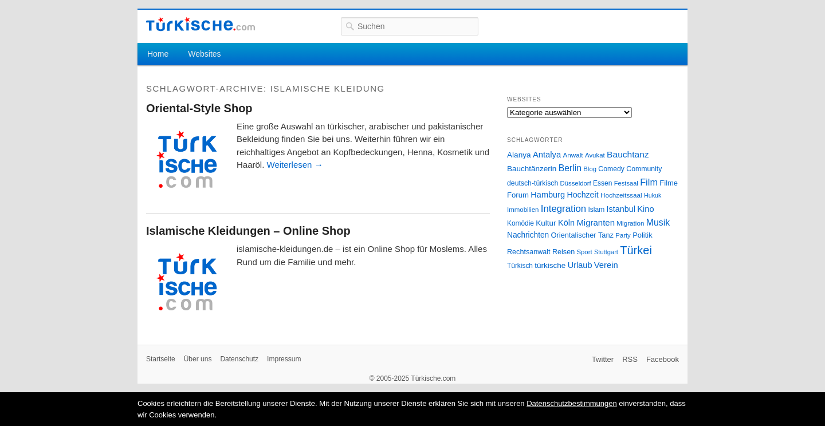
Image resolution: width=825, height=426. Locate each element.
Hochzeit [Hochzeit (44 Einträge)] (582, 194)
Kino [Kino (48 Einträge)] (645, 209)
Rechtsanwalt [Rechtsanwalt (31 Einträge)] (529, 252)
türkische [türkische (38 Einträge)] (550, 265)
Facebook (662, 359)
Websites (204, 53)
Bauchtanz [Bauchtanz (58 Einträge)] (628, 154)
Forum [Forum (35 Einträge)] (518, 195)
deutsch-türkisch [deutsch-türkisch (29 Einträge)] (532, 183)
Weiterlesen (295, 164)
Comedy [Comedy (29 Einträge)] (611, 169)
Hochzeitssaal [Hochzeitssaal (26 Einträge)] (621, 195)
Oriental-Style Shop (199, 108)
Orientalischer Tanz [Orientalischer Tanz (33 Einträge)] (582, 235)
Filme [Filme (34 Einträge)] (668, 183)
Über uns (198, 359)
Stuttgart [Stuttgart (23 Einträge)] (606, 252)
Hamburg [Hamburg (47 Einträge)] (548, 194)
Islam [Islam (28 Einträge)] (596, 210)
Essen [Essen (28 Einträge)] (602, 183)
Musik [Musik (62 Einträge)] (658, 222)
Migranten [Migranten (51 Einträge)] (595, 222)
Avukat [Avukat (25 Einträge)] (595, 155)
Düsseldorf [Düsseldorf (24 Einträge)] (575, 183)
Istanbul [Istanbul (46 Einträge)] (621, 209)
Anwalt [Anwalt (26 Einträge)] (573, 155)
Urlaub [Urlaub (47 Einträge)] (580, 265)
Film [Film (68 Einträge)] (649, 182)
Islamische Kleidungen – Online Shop (248, 230)
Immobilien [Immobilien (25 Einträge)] (523, 209)
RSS (630, 359)
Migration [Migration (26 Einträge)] (630, 223)
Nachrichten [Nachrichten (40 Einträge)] (528, 235)
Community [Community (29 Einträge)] (644, 169)
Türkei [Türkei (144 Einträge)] (636, 250)
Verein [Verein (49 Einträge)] (606, 265)
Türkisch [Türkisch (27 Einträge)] (520, 266)
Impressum (284, 359)
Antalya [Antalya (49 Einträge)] (547, 154)
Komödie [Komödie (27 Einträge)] (520, 223)
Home (157, 53)
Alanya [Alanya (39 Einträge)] (519, 155)
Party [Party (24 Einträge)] (622, 235)
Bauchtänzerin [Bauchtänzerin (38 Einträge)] (531, 168)
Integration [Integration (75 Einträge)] (563, 208)
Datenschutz (239, 359)
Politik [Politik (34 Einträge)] (642, 235)
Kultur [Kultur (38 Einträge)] (546, 223)
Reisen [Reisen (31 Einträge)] (563, 252)
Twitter (603, 359)
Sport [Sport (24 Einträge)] (584, 252)
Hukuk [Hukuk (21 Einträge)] (652, 195)
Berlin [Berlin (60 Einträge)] (570, 168)
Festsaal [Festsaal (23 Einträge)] (626, 183)
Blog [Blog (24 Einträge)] (589, 168)
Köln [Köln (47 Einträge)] (566, 222)
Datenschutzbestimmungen (572, 403)
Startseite (160, 359)
